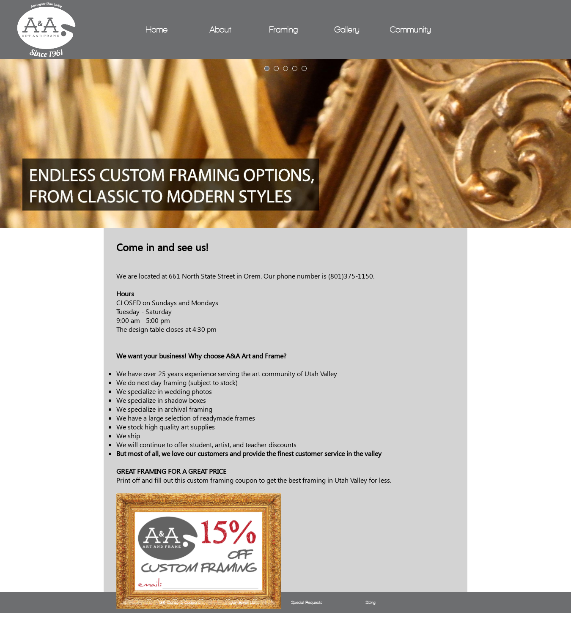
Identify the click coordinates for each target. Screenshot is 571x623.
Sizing (370, 602)
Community (410, 29)
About (220, 29)
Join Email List (243, 602)
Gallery (347, 29)
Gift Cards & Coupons (179, 602)
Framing (283, 29)
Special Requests (306, 602)
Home (156, 29)
